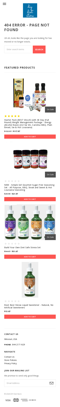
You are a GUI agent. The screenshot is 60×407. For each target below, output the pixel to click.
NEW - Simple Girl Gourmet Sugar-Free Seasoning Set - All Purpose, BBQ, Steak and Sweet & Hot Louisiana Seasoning (29, 187)
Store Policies (10, 360)
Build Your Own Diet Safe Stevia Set (22, 247)
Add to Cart (30, 137)
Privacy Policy (10, 363)
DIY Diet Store (16, 394)
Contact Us (9, 356)
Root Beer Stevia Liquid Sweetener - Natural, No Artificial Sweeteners (28, 306)
